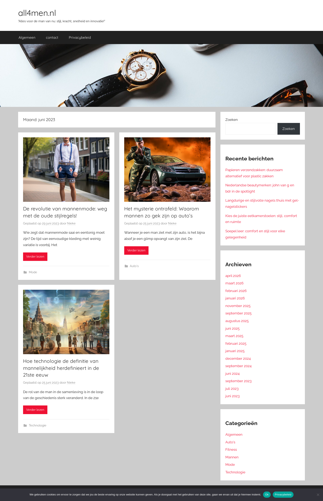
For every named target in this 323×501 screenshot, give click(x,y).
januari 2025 (235, 351)
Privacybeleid (80, 37)
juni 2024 (232, 373)
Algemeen (27, 37)
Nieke (71, 223)
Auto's (134, 266)
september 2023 (238, 381)
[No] (318, 495)
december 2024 (238, 358)
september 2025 (238, 313)
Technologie (37, 425)
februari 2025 (235, 343)
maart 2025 (234, 336)
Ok (267, 494)
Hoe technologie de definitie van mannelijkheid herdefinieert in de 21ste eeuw (61, 368)
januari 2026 (235, 298)
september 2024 (238, 366)
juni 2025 (232, 328)
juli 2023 (232, 389)
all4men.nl (37, 13)
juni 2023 (232, 396)
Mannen (232, 457)
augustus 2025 (237, 321)
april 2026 (233, 276)
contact (52, 37)
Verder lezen (35, 256)
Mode (33, 272)
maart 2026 (234, 283)
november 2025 (237, 306)
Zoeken (231, 120)
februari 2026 (236, 291)
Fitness (231, 449)
